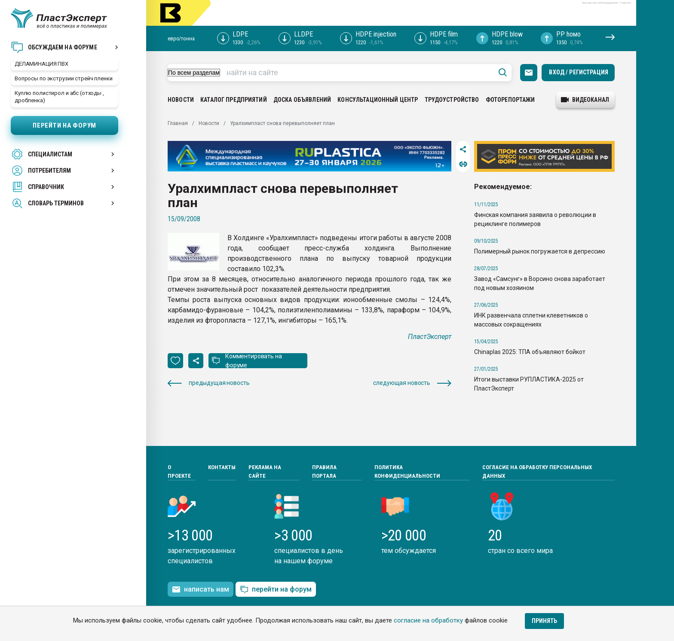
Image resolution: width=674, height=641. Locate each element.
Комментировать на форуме (253, 361)
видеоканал (585, 99)
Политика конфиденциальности (407, 471)
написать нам (200, 589)
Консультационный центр (377, 99)
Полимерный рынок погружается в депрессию (539, 251)
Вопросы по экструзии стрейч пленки (64, 78)
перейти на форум (276, 589)
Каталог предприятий (233, 99)
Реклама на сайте (264, 471)
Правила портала (324, 471)
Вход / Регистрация (578, 72)
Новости (181, 99)
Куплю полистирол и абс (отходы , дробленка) (59, 97)
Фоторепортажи (510, 99)
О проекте (179, 471)
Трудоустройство (452, 99)
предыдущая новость (208, 383)
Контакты (222, 467)
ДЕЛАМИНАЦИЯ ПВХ (41, 64)
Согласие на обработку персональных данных (537, 471)
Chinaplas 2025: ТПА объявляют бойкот (529, 351)
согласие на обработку (428, 620)
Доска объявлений (302, 99)
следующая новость (412, 383)
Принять (544, 620)
